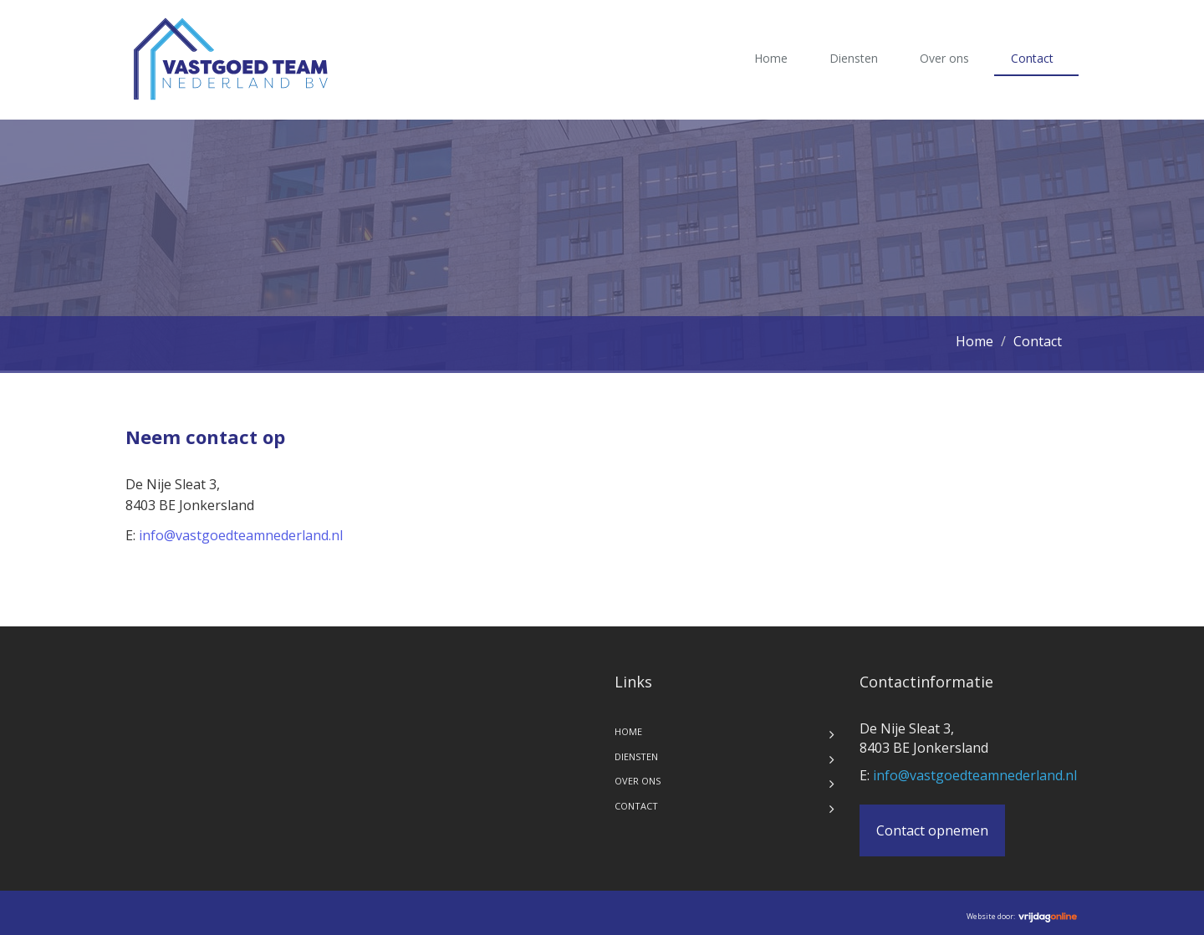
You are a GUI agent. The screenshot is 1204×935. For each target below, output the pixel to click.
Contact (1032, 58)
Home (771, 58)
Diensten (853, 58)
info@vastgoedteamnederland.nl (241, 535)
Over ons (944, 58)
